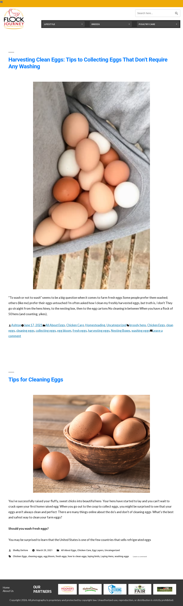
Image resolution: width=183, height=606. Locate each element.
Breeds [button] (96, 24)
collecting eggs (46, 330)
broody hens (137, 325)
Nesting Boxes (120, 330)
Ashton (16, 325)
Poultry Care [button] (147, 24)
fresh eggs (80, 330)
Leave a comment (140, 556)
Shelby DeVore (20, 550)
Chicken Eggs (156, 325)
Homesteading (95, 325)
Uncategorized (117, 325)
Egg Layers (97, 550)
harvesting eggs (99, 330)
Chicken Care (75, 325)
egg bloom (64, 330)
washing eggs (141, 330)
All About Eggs (55, 325)
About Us (8, 590)
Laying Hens (107, 556)
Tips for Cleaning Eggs (35, 379)
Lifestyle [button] (49, 24)
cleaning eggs (25, 330)
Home (6, 587)
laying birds (94, 556)
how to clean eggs (77, 556)
